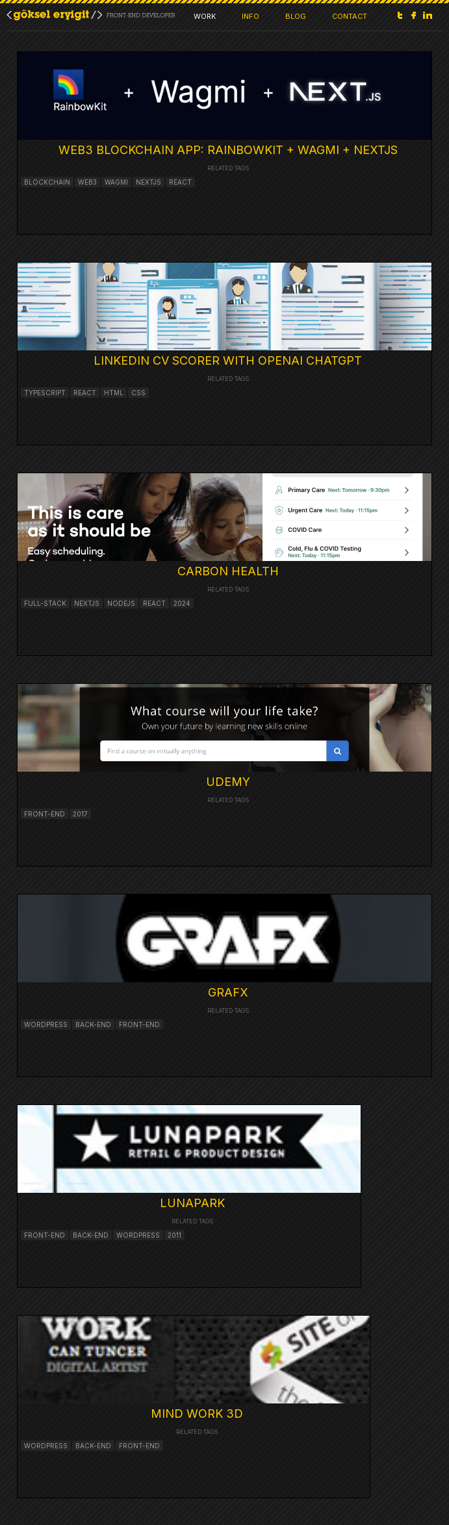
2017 (80, 814)
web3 (87, 182)
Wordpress (138, 1235)
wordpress (46, 1024)
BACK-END (91, 1235)
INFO (250, 16)
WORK (205, 16)
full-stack (45, 603)
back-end (93, 1024)
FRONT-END (44, 1235)
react (180, 182)
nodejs (121, 603)
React (84, 393)
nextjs (148, 182)
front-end (44, 814)
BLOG (295, 16)
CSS (138, 393)
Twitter (400, 15)
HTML (113, 393)
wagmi (116, 182)
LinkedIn (427, 15)
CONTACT (349, 16)
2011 (174, 1235)
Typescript (45, 393)
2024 (181, 603)
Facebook (413, 15)
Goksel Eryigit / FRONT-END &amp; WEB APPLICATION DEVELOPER (90, 15)
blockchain (47, 182)
